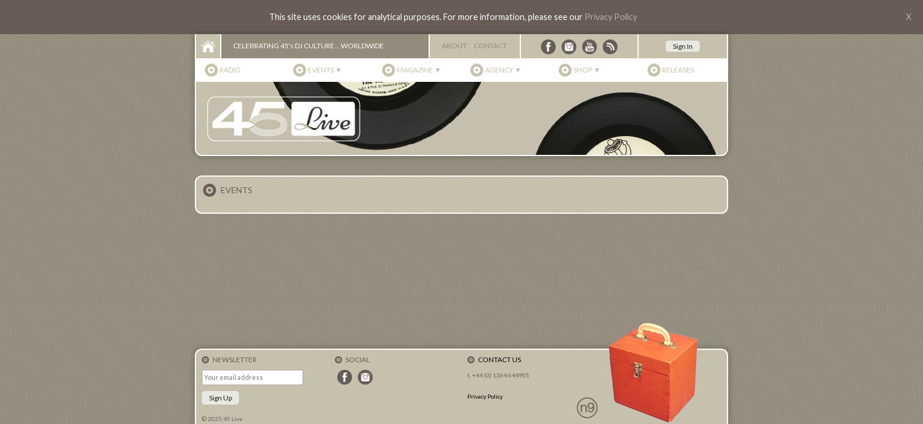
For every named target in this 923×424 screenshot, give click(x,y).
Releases (678, 69)
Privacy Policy (611, 17)
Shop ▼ (586, 69)
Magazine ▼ (419, 69)
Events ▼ (325, 69)
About (454, 45)
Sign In (683, 46)
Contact (490, 45)
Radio (230, 69)
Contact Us (499, 359)
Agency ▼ (503, 69)
